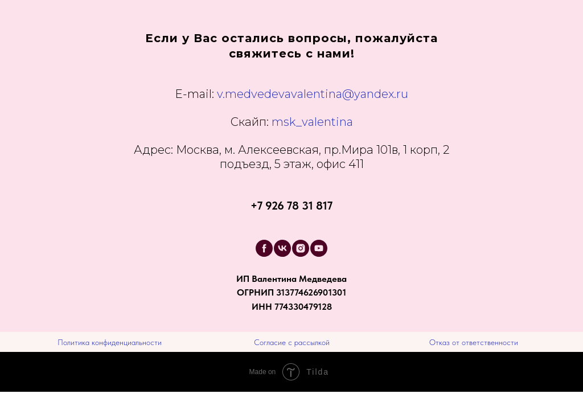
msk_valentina (292, 122)
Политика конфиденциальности (110, 342)
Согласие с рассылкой (292, 342)
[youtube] (318, 248)
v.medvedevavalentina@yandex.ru (312, 94)
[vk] (282, 248)
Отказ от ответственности (473, 342)
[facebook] (264, 248)
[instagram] (300, 248)
